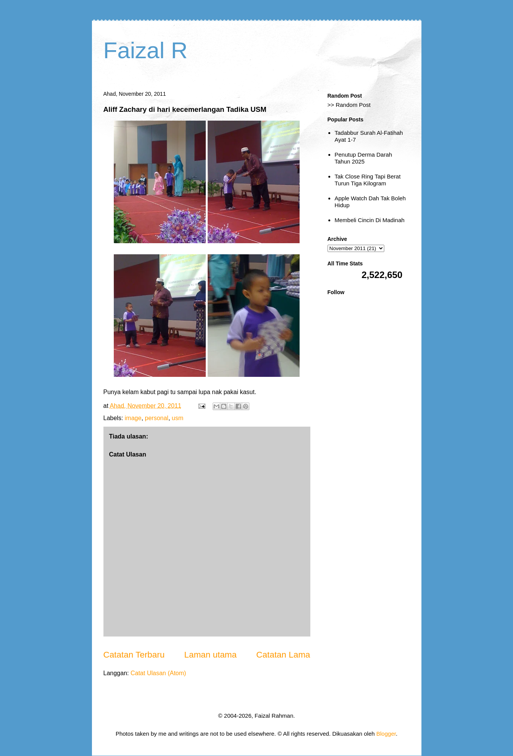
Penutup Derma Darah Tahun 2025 (363, 158)
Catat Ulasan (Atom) (158, 673)
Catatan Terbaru (134, 654)
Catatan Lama (283, 654)
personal (156, 418)
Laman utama (210, 654)
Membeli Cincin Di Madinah (369, 220)
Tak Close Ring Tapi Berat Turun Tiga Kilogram (367, 180)
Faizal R (145, 50)
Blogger (386, 733)
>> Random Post (349, 104)
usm (177, 418)
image (133, 418)
